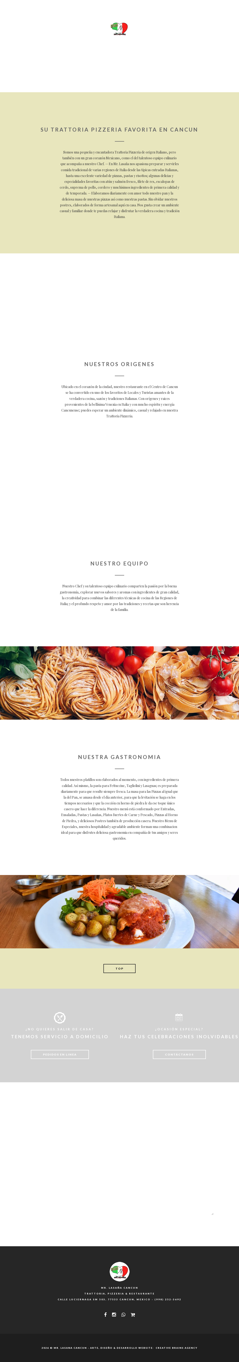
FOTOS (148, 29)
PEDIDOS (193, 29)
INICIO (21, 29)
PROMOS (169, 29)
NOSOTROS (45, 29)
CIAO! (214, 29)
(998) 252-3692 (168, 1299)
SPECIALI (89, 29)
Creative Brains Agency (176, 1347)
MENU (68, 29)
